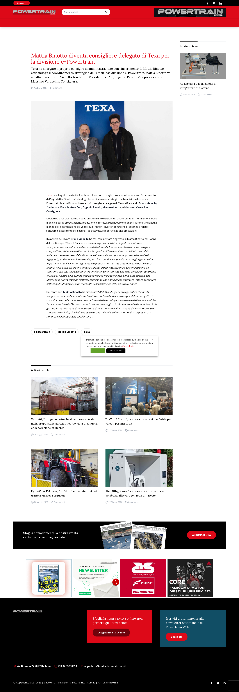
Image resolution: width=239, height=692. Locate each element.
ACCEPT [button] (97, 350)
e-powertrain (42, 331)
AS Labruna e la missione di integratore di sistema (198, 86)
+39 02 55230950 (65, 666)
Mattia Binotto (67, 331)
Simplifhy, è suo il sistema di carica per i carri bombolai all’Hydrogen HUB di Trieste (136, 493)
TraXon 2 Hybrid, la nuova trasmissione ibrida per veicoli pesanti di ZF (138, 421)
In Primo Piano (207, 94)
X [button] (152, 339)
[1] (96, 578)
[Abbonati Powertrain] (48, 578)
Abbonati (21, 3)
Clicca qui (176, 636)
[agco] (190, 578)
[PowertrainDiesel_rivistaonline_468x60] (190, 12)
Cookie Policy (128, 346)
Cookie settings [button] (116, 350)
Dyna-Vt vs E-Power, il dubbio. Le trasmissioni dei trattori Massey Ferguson (64, 493)
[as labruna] (143, 578)
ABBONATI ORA (201, 535)
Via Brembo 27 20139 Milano (32, 666)
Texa (49, 195)
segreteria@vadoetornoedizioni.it (103, 666)
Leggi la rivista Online (111, 632)
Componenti (59, 434)
